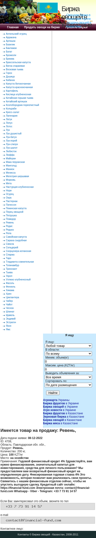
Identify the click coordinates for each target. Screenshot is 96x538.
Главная (13, 27)
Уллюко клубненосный (18, 279)
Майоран (11, 158)
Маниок (10, 169)
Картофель (12, 91)
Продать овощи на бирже (42, 27)
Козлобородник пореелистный (22, 105)
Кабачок (10, 80)
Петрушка (11, 215)
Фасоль (10, 283)
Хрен (8, 294)
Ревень (10, 222)
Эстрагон (11, 322)
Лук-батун (11, 137)
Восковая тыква (14, 69)
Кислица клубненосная (18, 94)
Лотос (9, 126)
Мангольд (11, 165)
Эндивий (11, 318)
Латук (9, 119)
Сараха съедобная (16, 240)
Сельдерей (12, 247)
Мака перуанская (15, 162)
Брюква (10, 58)
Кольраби (11, 108)
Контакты (23, 534)
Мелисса (11, 172)
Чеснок (10, 308)
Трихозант (11, 269)
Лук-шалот (11, 147)
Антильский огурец (16, 34)
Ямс (8, 329)
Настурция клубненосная (20, 187)
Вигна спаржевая (15, 66)
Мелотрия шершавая (17, 176)
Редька (10, 229)
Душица (10, 76)
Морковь (10, 180)
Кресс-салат (12, 112)
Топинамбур (12, 265)
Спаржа (10, 254)
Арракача (11, 37)
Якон (8, 326)
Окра (8, 197)
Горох (9, 73)
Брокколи (11, 55)
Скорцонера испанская (18, 251)
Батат (9, 51)
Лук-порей (11, 140)
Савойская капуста (16, 237)
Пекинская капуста (16, 208)
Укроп (9, 276)
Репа (8, 233)
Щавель (10, 315)
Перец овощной (14, 212)
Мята (9, 183)
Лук (8, 130)
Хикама (10, 290)
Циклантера (12, 297)
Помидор (11, 219)
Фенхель (10, 286)
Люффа (10, 155)
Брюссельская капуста (18, 62)
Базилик (10, 44)
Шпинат (10, 311)
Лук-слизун (12, 144)
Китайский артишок (16, 101)
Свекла (10, 244)
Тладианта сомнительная (20, 261)
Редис (9, 226)
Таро (8, 258)
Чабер (9, 301)
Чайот (9, 304)
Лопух (9, 123)
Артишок (10, 41)
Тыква (9, 272)
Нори (9, 190)
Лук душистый (14, 133)
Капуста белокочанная (18, 83)
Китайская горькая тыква (19, 98)
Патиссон (11, 204)
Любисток (11, 151)
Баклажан (11, 48)
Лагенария (11, 115)
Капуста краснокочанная (19, 87)
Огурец (10, 194)
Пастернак (11, 201)
